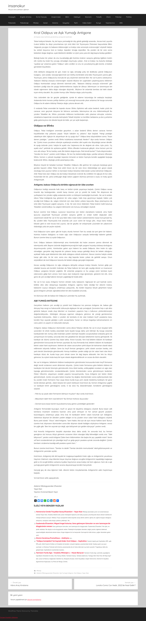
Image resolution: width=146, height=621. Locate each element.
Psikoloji (118, 17)
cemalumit (61, 37)
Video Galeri (86, 23)
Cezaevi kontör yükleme (9, 617)
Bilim (67, 17)
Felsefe (99, 17)
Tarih (76, 23)
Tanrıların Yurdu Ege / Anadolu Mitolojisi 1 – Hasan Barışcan (60, 553)
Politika (128, 17)
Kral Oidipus (77, 573)
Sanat (45, 23)
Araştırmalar (56, 17)
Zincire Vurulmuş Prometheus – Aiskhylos (52, 538)
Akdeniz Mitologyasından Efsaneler (47, 573)
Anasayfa (11, 17)
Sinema (55, 23)
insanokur (16, 5)
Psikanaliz (12, 23)
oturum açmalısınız (34, 600)
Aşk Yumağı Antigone (66, 573)
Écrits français (41, 17)
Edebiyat (77, 17)
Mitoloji (36, 23)
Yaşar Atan (85, 573)
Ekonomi (88, 17)
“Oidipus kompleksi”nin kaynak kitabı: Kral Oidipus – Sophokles (61, 541)
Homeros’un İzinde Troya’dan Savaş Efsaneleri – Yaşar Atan (59, 512)
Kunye (98, 23)
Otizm (108, 17)
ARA (121, 23)
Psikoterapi (24, 23)
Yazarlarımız (110, 23)
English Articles (25, 17)
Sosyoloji (66, 23)
